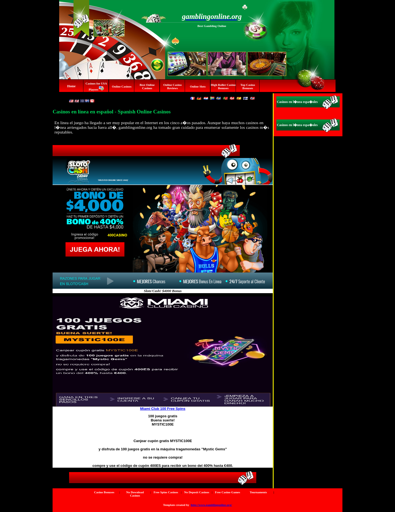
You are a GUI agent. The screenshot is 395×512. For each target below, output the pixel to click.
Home (71, 86)
